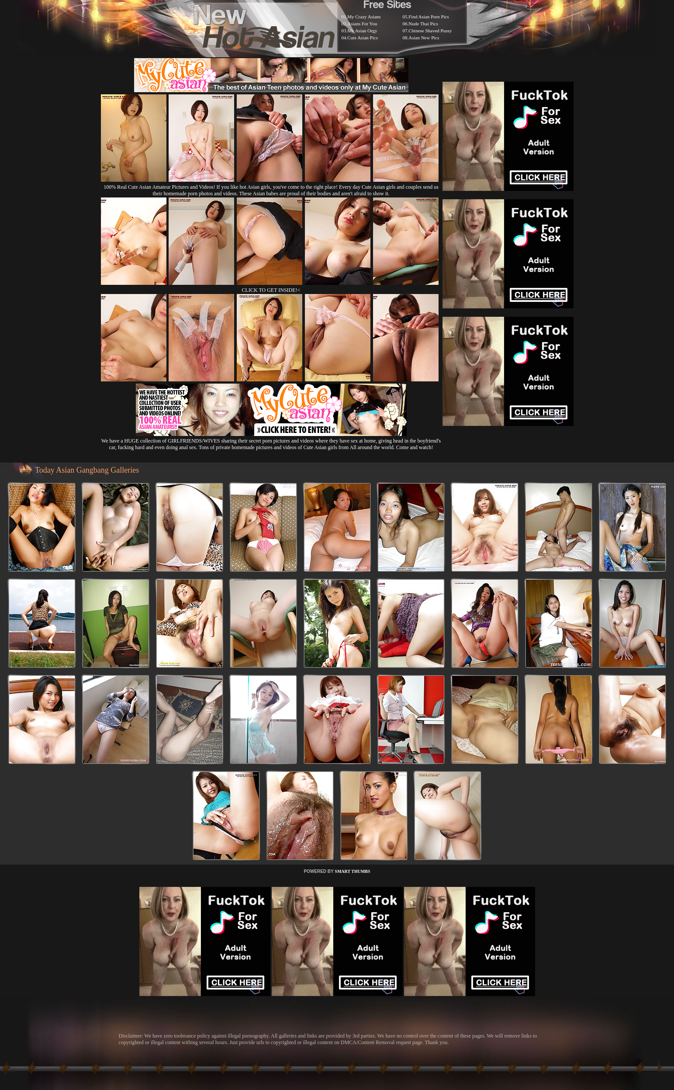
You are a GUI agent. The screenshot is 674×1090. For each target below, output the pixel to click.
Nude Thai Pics (423, 23)
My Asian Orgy (362, 30)
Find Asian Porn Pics (428, 16)
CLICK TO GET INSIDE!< (271, 290)
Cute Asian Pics (362, 37)
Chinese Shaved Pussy (430, 30)
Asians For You (362, 23)
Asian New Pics (423, 37)
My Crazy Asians (363, 16)
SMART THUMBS (352, 871)
